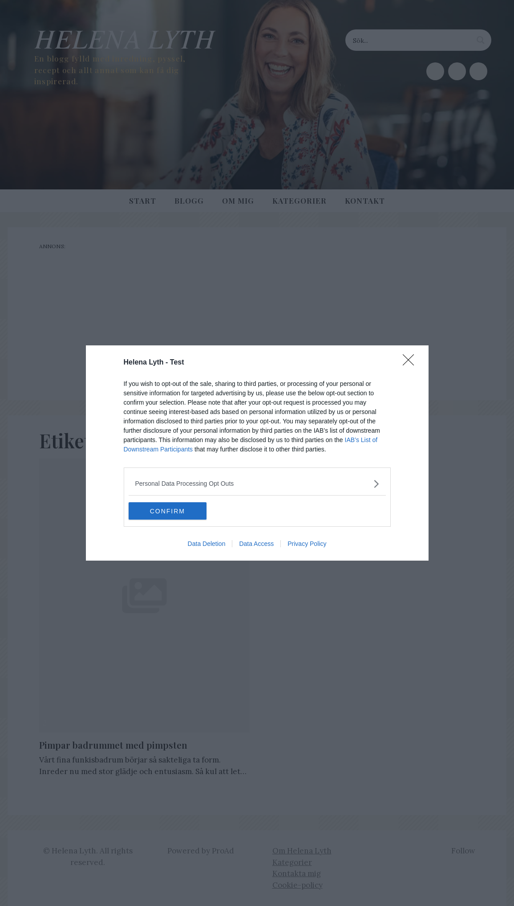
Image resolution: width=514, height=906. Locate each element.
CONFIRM (170, 511)
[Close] (411, 362)
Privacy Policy (306, 544)
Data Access (256, 544)
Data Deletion (207, 544)
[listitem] (257, 483)
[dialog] (257, 453)
